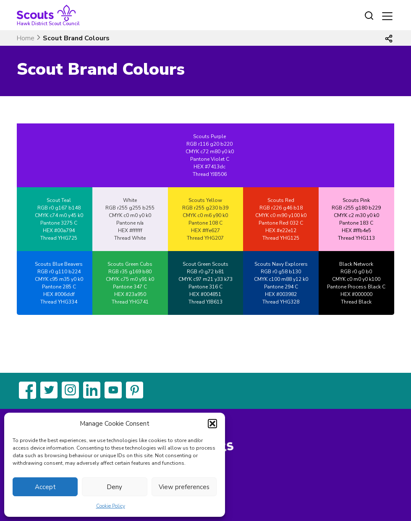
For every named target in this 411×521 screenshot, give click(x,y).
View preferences (184, 487)
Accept (45, 487)
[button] (212, 423)
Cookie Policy (110, 506)
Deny (114, 487)
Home (25, 38)
